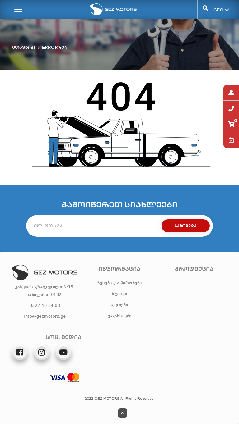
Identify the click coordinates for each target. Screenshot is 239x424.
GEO (217, 9)
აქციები (119, 305)
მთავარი (23, 47)
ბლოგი (119, 294)
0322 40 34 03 (45, 305)
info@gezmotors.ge (45, 316)
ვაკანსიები (120, 316)
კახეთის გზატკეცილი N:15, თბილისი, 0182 (45, 291)
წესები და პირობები (119, 283)
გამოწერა (186, 225)
